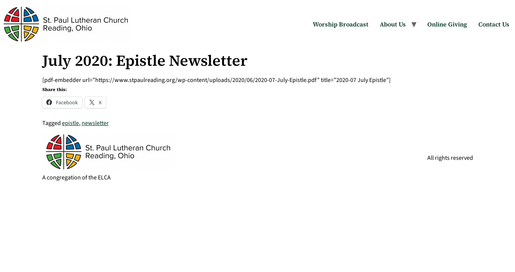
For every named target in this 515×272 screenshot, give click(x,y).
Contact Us (493, 24)
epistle (70, 123)
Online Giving (447, 24)
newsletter (95, 123)
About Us (393, 24)
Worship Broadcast (340, 24)
